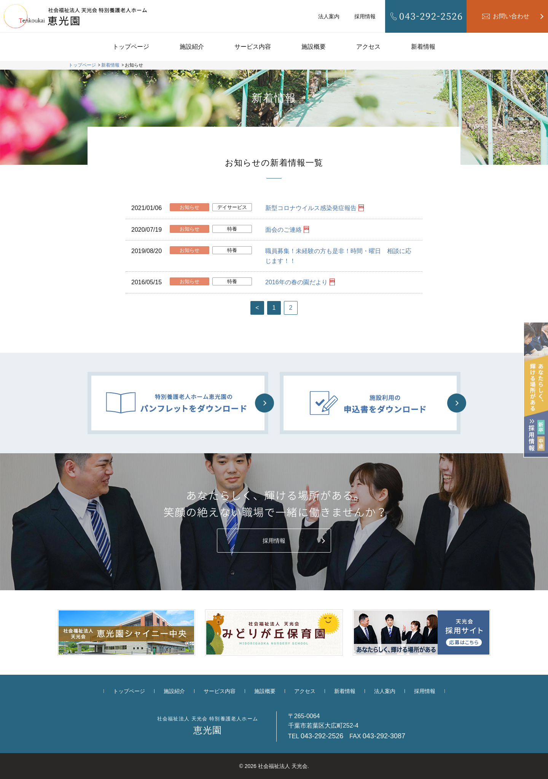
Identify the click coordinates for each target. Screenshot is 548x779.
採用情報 (365, 16)
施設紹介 (192, 46)
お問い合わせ (511, 16)
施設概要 (313, 46)
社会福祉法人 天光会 (282, 766)
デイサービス (232, 207)
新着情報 (423, 46)
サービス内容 (252, 46)
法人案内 (328, 16)
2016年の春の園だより (296, 282)
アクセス (368, 46)
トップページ (131, 46)
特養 (232, 229)
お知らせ (189, 207)
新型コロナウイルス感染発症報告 (311, 208)
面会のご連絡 (283, 229)
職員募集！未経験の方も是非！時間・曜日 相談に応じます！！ (338, 256)
